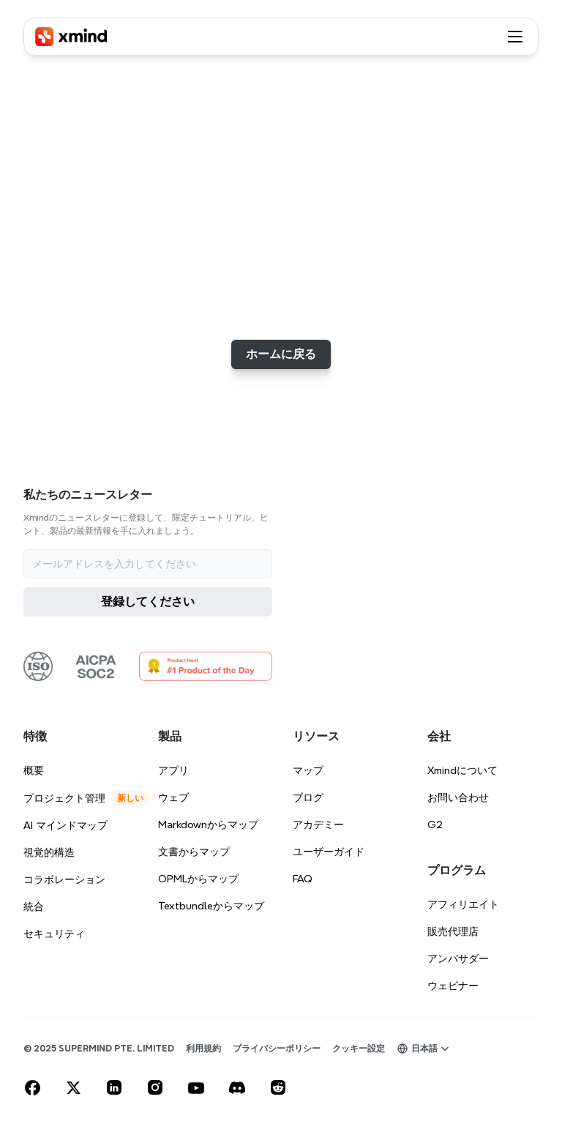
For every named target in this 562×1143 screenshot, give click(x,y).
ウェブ (173, 797)
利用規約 (203, 1048)
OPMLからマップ (198, 879)
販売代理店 (453, 931)
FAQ (302, 879)
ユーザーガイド (328, 851)
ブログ (308, 797)
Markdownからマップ (208, 824)
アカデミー (318, 824)
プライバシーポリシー (277, 1048)
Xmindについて (462, 770)
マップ (308, 770)
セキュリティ (54, 933)
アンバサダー (458, 958)
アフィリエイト (463, 904)
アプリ (173, 770)
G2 (435, 824)
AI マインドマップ (65, 825)
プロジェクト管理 (64, 798)
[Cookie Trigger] (358, 1048)
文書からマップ (194, 851)
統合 (33, 906)
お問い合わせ (458, 797)
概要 (33, 770)
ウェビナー (453, 985)
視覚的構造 (49, 852)
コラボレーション (64, 879)
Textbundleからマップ (211, 906)
